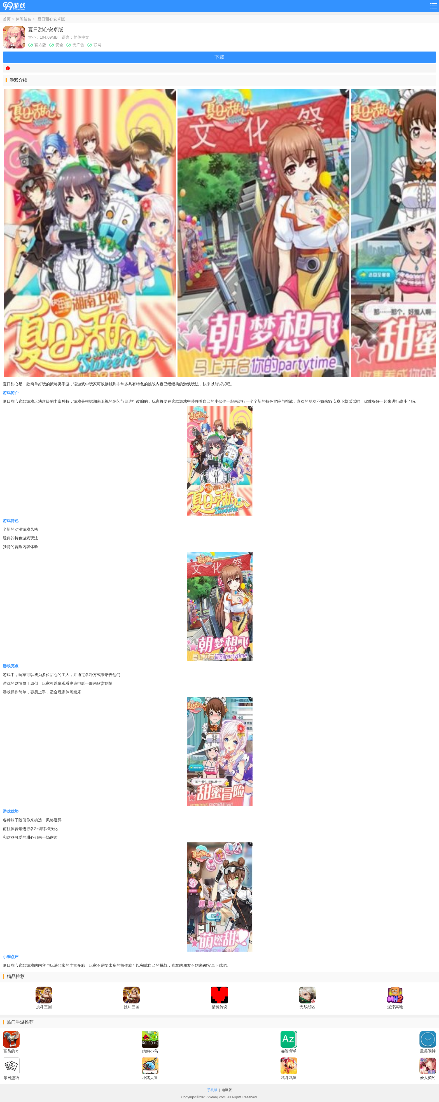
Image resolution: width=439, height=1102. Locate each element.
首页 (7, 19)
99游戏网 (14, 5)
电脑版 (227, 1090)
